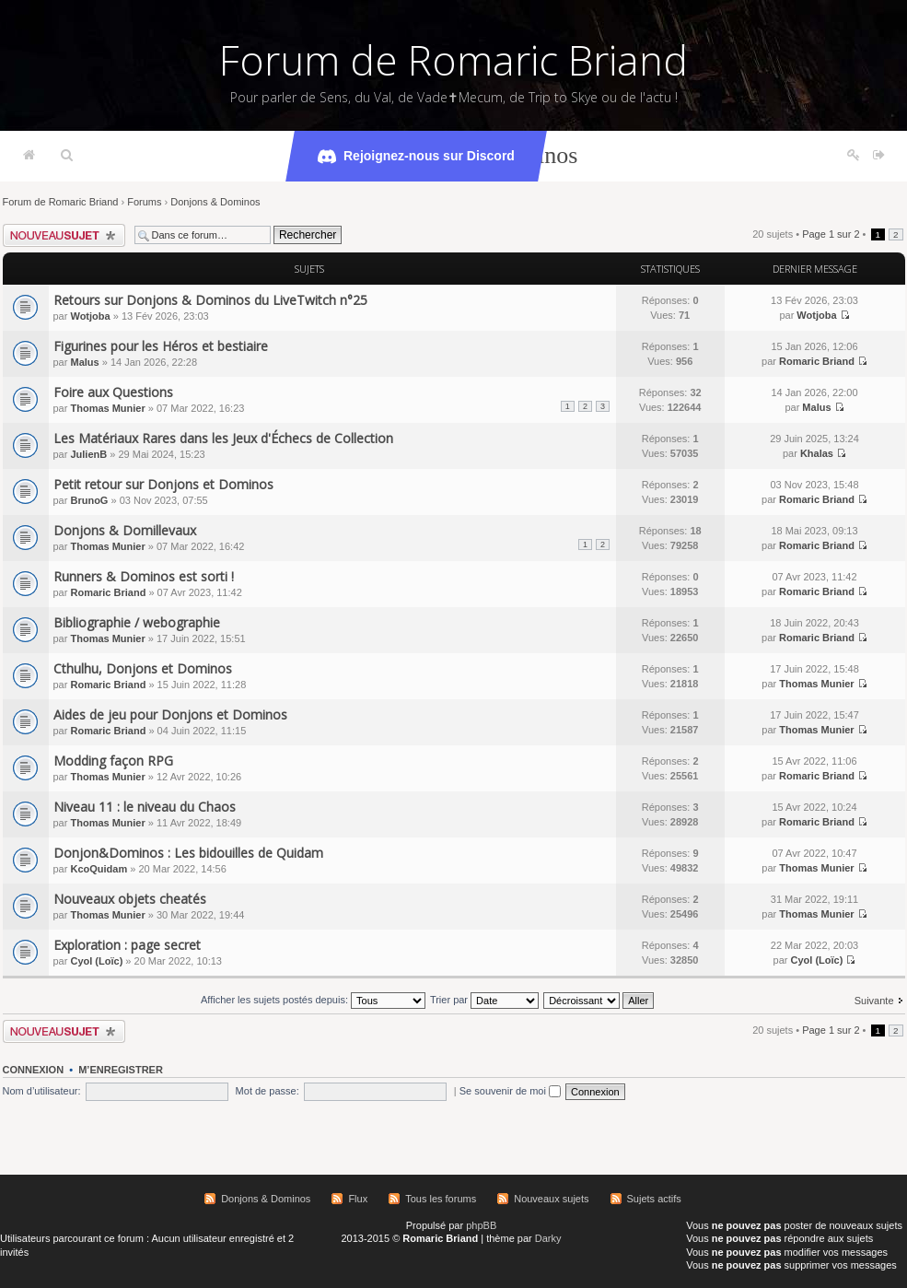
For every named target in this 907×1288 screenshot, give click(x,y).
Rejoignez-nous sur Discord (416, 156)
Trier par (484, 999)
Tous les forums (440, 1198)
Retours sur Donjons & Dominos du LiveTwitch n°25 (210, 300)
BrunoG (89, 500)
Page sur (830, 234)
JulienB (88, 454)
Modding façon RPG (113, 760)
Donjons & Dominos (215, 201)
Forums (144, 201)
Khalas (816, 453)
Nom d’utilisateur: (42, 1090)
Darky (548, 1238)
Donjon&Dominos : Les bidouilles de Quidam (188, 852)
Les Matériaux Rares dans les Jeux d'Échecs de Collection (223, 438)
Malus (84, 362)
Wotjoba (90, 316)
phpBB (481, 1225)
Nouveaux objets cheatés (129, 898)
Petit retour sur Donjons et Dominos (163, 484)
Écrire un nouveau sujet (64, 235)
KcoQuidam (98, 868)
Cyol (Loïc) (96, 960)
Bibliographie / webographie (136, 622)
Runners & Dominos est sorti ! (143, 576)
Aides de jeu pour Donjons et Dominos (170, 714)
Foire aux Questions (113, 392)
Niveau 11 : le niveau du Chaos (144, 806)
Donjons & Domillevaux (124, 530)
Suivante (874, 1000)
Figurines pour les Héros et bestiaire (160, 346)
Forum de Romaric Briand (453, 60)
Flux (357, 1198)
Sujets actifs (654, 1198)
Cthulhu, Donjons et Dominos (142, 668)
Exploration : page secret (127, 945)
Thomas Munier (107, 408)
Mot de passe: (267, 1090)
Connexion (33, 1069)
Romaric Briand (817, 361)
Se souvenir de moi (510, 1090)
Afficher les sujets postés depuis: (313, 999)
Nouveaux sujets (551, 1198)
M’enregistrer (120, 1069)
